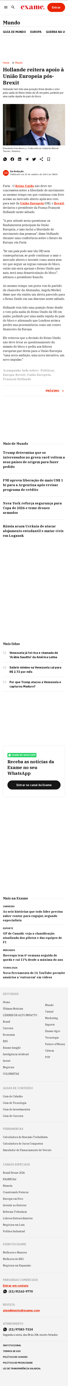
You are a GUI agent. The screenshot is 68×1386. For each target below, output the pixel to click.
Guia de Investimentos (16, 1109)
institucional (12, 1345)
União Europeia (39, 375)
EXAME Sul (9, 1179)
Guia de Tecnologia (14, 1103)
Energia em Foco (13, 1198)
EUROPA (36, 32)
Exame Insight (11, 1047)
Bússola (8, 1185)
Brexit (20, 375)
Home (6, 62)
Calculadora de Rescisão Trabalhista (25, 1137)
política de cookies (15, 1357)
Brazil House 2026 (14, 1172)
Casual (49, 1011)
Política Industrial (14, 1231)
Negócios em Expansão (17, 1265)
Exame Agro (52, 1031)
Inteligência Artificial (16, 1054)
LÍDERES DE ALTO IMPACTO (20, 1015)
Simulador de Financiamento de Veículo (27, 1150)
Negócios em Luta (14, 1224)
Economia (9, 1034)
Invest (6, 1060)
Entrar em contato (15, 1285)
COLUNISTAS (11, 1073)
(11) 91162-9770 (21, 1291)
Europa (8, 375)
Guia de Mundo (14, 32)
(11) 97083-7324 (21, 1329)
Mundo (11, 22)
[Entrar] (56, 7)
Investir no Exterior (15, 1205)
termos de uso (12, 1351)
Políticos (47, 370)
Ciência (49, 1050)
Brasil (6, 1021)
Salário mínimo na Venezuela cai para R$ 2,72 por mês (35, 670)
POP (47, 1057)
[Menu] (6, 7)
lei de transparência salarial (22, 1368)
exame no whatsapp (22, 755)
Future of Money (55, 1044)
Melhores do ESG (13, 1259)
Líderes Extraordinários (18, 1218)
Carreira (8, 1028)
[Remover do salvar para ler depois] (48, 159)
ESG (5, 1041)
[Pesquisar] (13, 7)
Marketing (51, 1018)
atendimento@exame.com (21, 1310)
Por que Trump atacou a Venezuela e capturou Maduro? (35, 684)
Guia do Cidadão (13, 1096)
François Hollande (17, 379)
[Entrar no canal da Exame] (34, 784)
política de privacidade (18, 1362)
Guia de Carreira (13, 1116)
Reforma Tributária (15, 1211)
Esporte (50, 1024)
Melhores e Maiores (15, 1252)
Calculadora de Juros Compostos (23, 1143)
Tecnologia (52, 1037)
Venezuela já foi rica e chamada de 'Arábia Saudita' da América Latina (33, 655)
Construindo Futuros (15, 1192)
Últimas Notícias (13, 1008)
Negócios (8, 1067)
